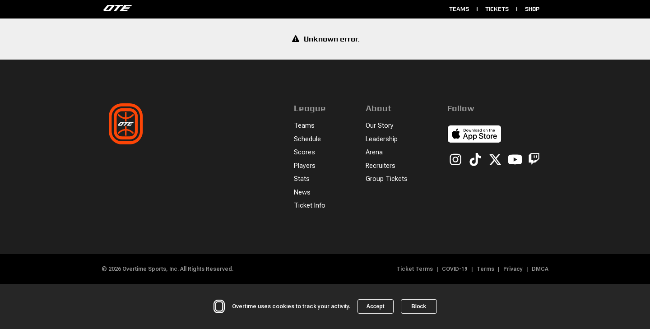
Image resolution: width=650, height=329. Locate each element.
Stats (302, 179)
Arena (374, 152)
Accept (375, 306)
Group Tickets (387, 179)
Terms (485, 269)
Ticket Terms (414, 269)
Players (305, 166)
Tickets (497, 9)
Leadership (382, 139)
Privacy (513, 269)
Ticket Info (309, 205)
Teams (459, 9)
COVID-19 (455, 269)
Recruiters (380, 166)
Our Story (380, 126)
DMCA (540, 269)
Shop (532, 9)
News (302, 192)
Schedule (307, 139)
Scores (304, 152)
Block (418, 306)
